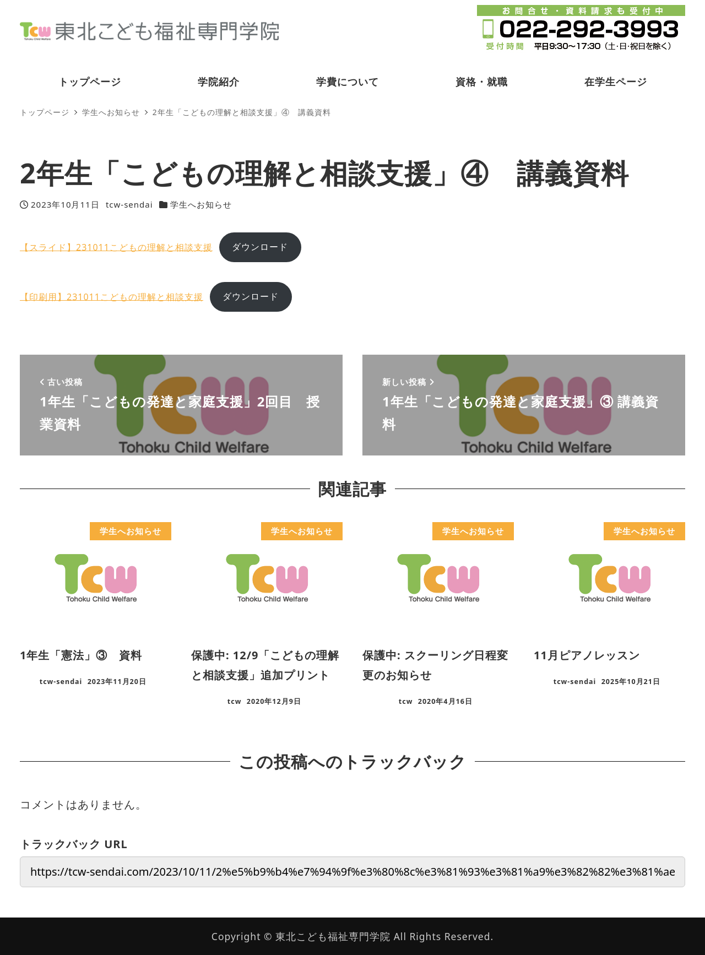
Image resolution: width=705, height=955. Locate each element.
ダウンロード (260, 247)
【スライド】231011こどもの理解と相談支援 (116, 247)
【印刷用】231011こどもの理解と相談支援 (111, 296)
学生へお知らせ (201, 204)
